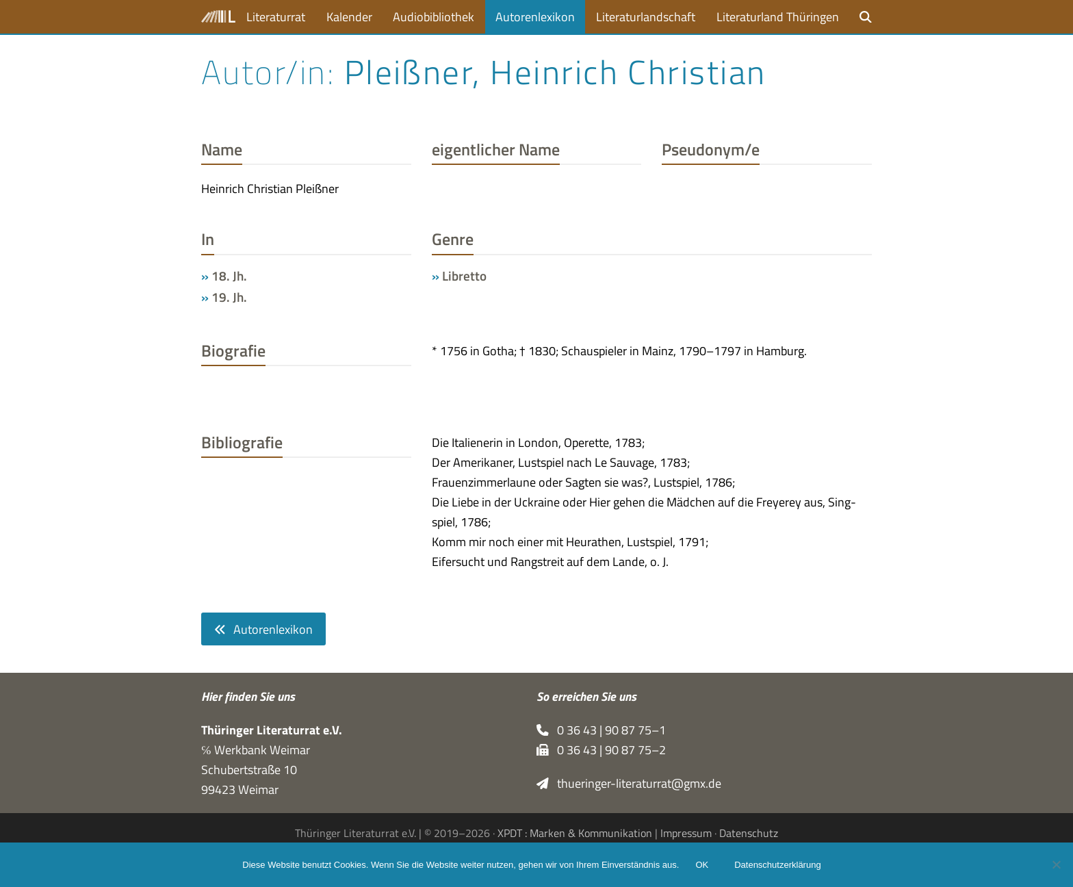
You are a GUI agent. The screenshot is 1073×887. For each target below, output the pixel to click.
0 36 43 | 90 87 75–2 (601, 750)
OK (701, 865)
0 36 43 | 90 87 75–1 (601, 730)
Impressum (686, 833)
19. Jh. (229, 297)
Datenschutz (748, 833)
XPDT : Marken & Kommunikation (574, 833)
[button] (865, 17)
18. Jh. (229, 275)
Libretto (464, 275)
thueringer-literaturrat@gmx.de (628, 783)
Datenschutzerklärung (777, 865)
